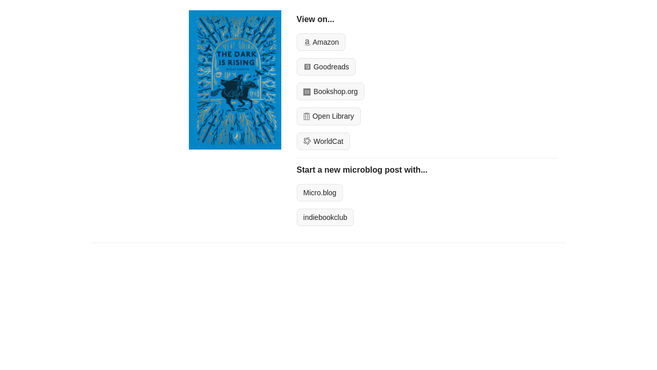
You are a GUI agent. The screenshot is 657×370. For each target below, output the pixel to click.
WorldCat (323, 141)
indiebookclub (325, 217)
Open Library (328, 116)
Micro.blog (320, 193)
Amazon (321, 42)
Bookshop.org (330, 91)
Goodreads (326, 67)
